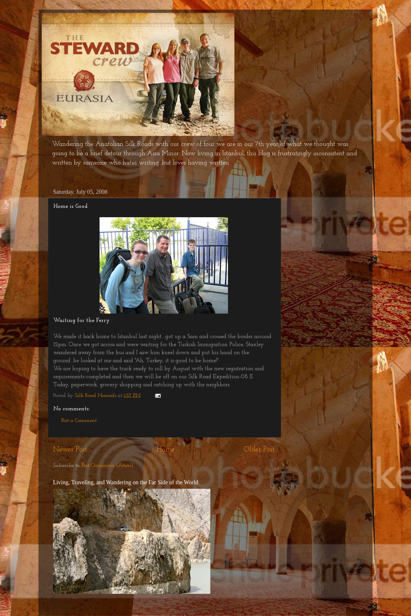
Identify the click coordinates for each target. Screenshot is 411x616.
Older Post (259, 449)
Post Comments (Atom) (107, 465)
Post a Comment (79, 420)
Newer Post (70, 449)
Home (165, 449)
